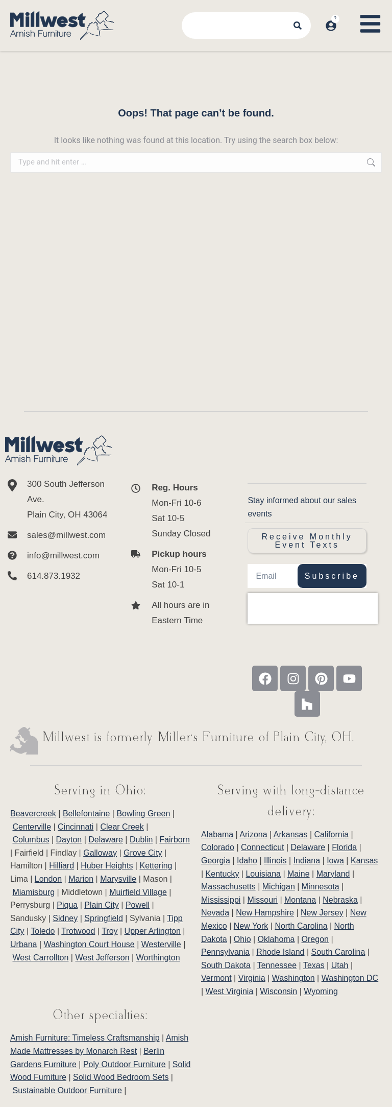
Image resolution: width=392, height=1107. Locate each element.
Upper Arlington (153, 931)
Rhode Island (280, 952)
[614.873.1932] (58, 576)
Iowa (335, 860)
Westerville (161, 944)
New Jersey (322, 912)
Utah (340, 965)
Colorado (217, 847)
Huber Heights (107, 865)
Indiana (307, 860)
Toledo (43, 931)
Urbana (23, 944)
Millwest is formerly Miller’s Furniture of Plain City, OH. (199, 738)
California (331, 834)
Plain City (101, 905)
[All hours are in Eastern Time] (172, 613)
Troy (109, 931)
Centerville (31, 826)
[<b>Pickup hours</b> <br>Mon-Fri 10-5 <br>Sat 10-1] (172, 570)
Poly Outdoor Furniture (124, 1064)
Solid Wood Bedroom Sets (120, 1077)
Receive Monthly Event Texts (307, 540)
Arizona (253, 834)
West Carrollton (40, 957)
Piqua (67, 905)
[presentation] (313, 608)
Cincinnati (75, 826)
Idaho (247, 860)
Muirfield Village (138, 892)
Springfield (103, 918)
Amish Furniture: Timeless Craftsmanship (85, 1037)
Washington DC (350, 978)
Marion (80, 879)
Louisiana (263, 873)
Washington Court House (89, 944)
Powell (138, 905)
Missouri (262, 900)
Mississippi (220, 900)
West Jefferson (102, 957)
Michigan (278, 886)
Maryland (333, 873)
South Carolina (338, 952)
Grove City (143, 853)
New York (251, 926)
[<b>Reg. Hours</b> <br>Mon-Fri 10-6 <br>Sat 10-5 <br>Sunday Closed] (172, 510)
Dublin (141, 839)
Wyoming (321, 991)
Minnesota (320, 886)
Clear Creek (121, 826)
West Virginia (230, 991)
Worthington (158, 957)
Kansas (364, 860)
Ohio (242, 939)
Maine (298, 873)
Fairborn (174, 839)
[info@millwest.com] (58, 555)
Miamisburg (33, 892)
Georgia (215, 860)
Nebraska (340, 900)
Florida (344, 847)
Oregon (315, 939)
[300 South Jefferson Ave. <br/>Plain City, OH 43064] (58, 500)
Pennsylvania (225, 952)
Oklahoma (276, 939)
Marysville (118, 879)
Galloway (100, 853)
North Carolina (301, 926)
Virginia (251, 978)
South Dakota (226, 965)
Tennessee (277, 965)
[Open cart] (345, 16)
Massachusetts (228, 886)
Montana (300, 900)
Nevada (215, 912)
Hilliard (61, 865)
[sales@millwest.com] (58, 535)
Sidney (65, 918)
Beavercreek (33, 813)
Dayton (69, 839)
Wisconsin (278, 991)
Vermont (216, 978)
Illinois (275, 860)
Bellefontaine (86, 813)
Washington (293, 978)
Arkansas (291, 834)
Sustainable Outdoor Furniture (66, 1090)
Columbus (30, 839)
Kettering (155, 865)
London (48, 879)
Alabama (217, 834)
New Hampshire (265, 912)
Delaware (105, 839)
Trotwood (78, 931)
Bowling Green (143, 813)
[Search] (299, 25)
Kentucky (222, 873)
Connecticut (262, 847)
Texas (314, 965)
